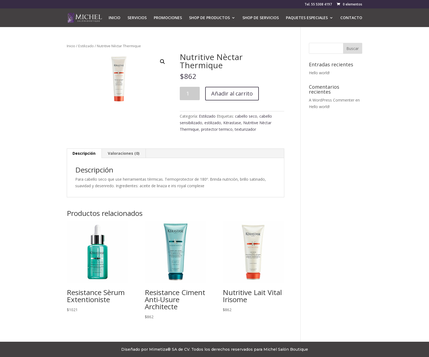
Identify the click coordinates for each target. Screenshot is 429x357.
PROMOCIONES (168, 18)
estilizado (212, 122)
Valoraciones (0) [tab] (124, 153)
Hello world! (319, 72)
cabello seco (246, 116)
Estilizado (86, 45)
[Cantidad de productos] (190, 93)
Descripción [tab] (84, 153)
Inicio (71, 45)
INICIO (114, 18)
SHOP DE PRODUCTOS (209, 18)
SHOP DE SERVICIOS (260, 18)
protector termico (217, 129)
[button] (162, 62)
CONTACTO (351, 18)
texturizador (245, 129)
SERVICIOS (137, 18)
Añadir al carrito (232, 93)
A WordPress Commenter (331, 100)
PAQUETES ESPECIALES (307, 18)
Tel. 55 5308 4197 (318, 5)
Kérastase (232, 122)
